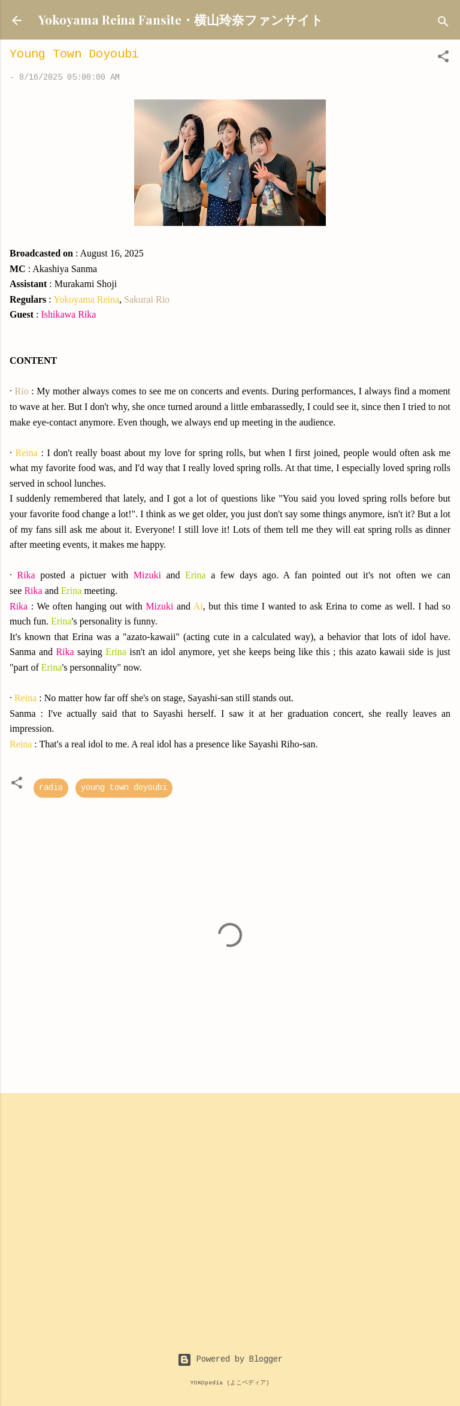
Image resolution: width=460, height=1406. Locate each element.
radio (51, 788)
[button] (443, 59)
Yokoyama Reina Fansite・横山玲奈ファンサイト (180, 19)
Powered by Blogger (230, 1359)
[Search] (443, 24)
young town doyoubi (124, 788)
